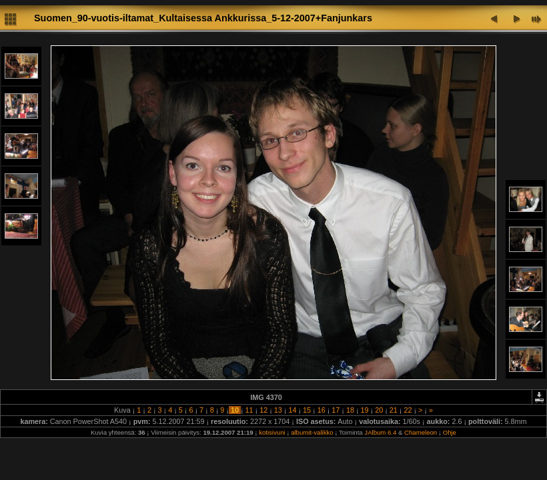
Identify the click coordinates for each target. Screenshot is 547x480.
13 (278, 410)
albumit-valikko (312, 432)
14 (292, 410)
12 (263, 410)
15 (307, 410)
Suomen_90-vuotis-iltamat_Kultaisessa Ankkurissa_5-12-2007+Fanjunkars (203, 18)
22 (408, 410)
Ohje (449, 432)
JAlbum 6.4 (380, 432)
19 (365, 410)
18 (350, 410)
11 (249, 410)
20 (379, 410)
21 (394, 410)
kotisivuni (272, 432)
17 (336, 410)
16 (322, 410)
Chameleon (420, 432)
